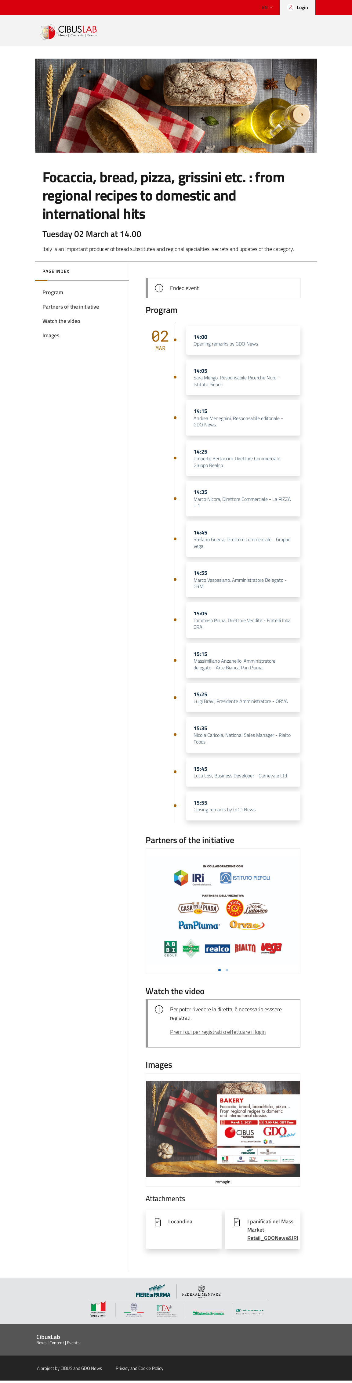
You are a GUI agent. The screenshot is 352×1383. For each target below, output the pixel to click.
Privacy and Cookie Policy (139, 1370)
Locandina (180, 1224)
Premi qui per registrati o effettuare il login (218, 1034)
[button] (219, 972)
